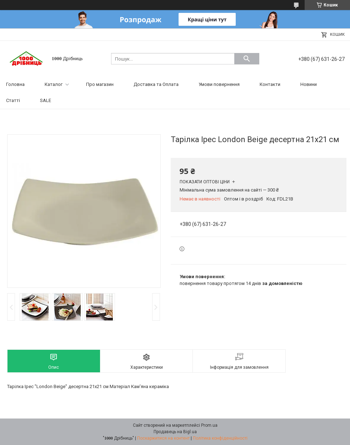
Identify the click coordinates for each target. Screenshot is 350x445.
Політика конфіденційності (220, 438)
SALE (45, 100)
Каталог (53, 84)
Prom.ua (209, 425)
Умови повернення (219, 84)
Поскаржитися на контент (163, 438)
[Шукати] (246, 58)
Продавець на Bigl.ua (175, 431)
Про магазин (100, 84)
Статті (13, 100)
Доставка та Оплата (156, 84)
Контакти (270, 84)
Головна (15, 84)
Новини (308, 84)
